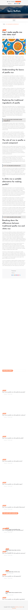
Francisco (5, 134)
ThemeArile (14, 608)
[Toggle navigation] (14, 20)
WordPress (17, 606)
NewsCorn (21, 606)
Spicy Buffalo (14, 11)
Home (4, 24)
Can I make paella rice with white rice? (12, 24)
